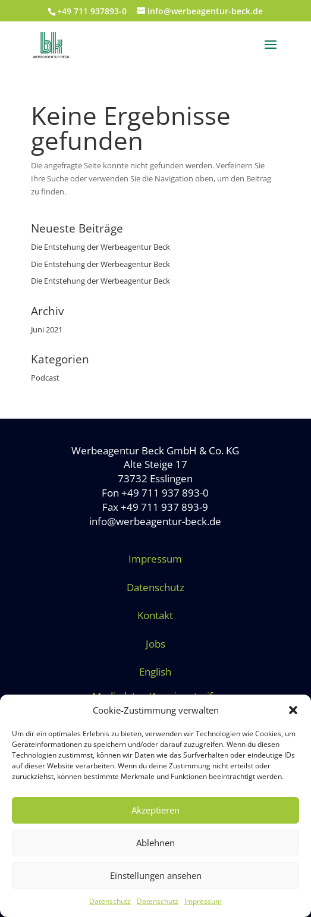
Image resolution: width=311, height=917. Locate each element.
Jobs (155, 644)
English (155, 672)
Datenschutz (110, 901)
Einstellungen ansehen (156, 875)
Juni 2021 (46, 329)
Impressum (203, 901)
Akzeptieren (155, 810)
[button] (293, 710)
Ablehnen (155, 843)
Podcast (45, 377)
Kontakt (155, 615)
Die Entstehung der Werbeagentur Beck (100, 246)
